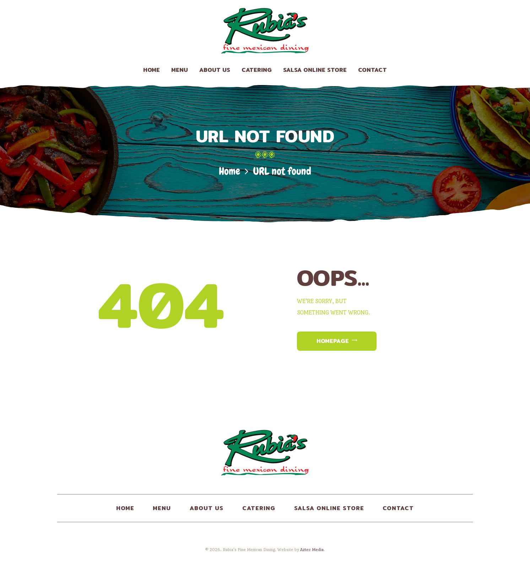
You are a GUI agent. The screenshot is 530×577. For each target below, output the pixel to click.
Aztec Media (312, 549)
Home (229, 171)
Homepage (333, 341)
